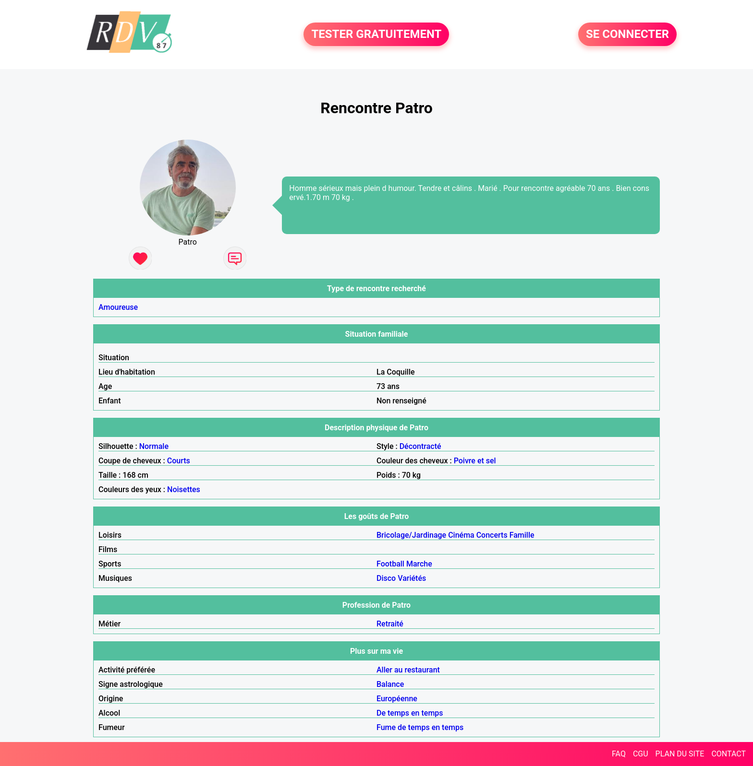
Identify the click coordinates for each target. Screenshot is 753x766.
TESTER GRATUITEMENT (376, 34)
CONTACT (728, 753)
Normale (154, 446)
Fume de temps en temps (419, 727)
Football (390, 563)
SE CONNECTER (627, 34)
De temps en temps (409, 713)
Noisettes (183, 489)
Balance (390, 684)
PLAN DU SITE (680, 753)
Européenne (396, 698)
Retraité (389, 623)
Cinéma (461, 535)
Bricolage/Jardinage (411, 535)
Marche (419, 563)
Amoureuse (118, 307)
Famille (522, 535)
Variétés (412, 578)
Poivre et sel (475, 460)
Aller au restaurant (408, 669)
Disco (386, 578)
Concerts (492, 535)
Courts (178, 460)
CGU (640, 753)
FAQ (619, 753)
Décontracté (420, 446)
